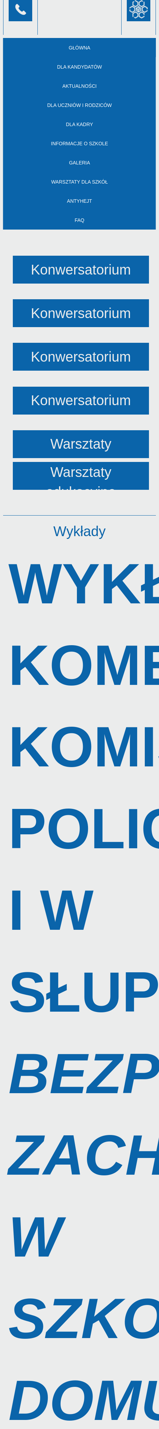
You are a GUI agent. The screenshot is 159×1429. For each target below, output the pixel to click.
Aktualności (79, 86)
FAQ (79, 220)
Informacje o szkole (79, 143)
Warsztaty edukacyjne (81, 477)
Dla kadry (79, 124)
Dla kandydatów (79, 67)
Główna (79, 48)
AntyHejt (79, 201)
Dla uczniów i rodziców (79, 105)
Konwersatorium (81, 269)
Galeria (79, 162)
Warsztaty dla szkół (79, 182)
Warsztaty (80, 443)
